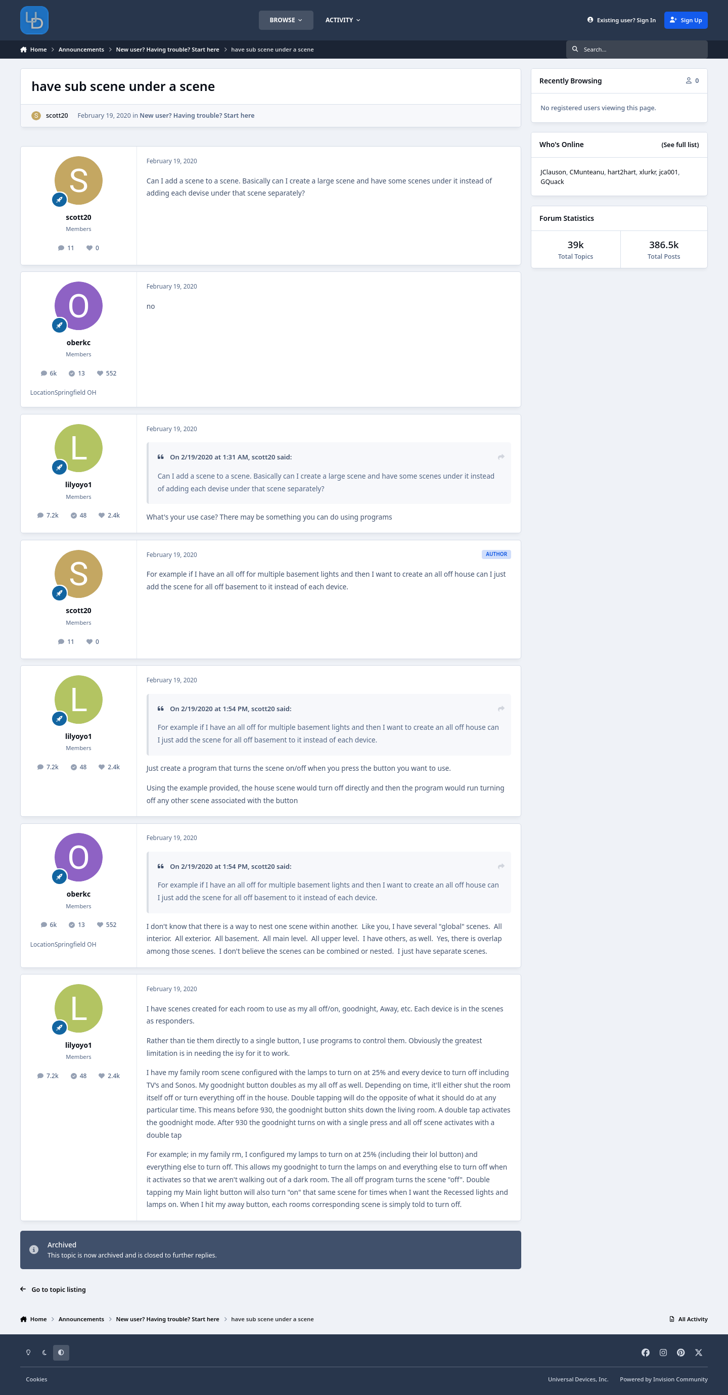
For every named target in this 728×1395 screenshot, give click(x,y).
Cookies (36, 1379)
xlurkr (647, 172)
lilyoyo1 (78, 484)
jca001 (668, 172)
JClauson (553, 172)
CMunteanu (587, 172)
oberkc (78, 342)
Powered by (664, 1379)
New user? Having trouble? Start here (197, 115)
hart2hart (622, 172)
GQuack (552, 181)
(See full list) (680, 145)
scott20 (57, 115)
